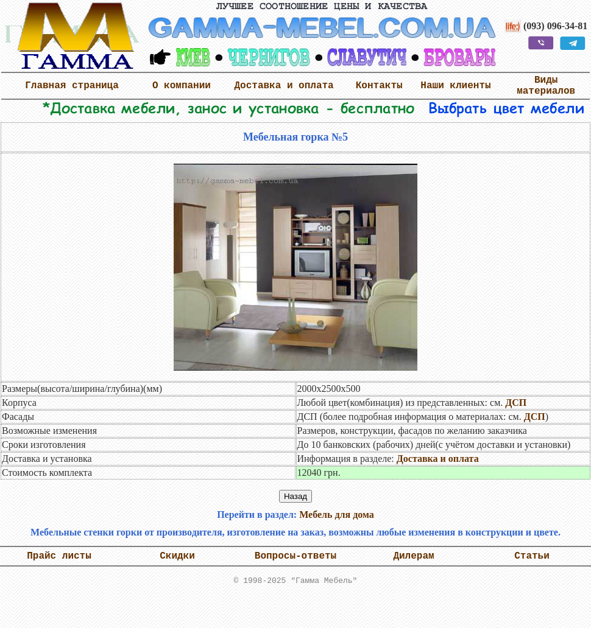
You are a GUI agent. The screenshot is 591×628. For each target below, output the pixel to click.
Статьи (532, 556)
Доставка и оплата (283, 85)
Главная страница (72, 85)
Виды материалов (546, 86)
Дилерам (413, 556)
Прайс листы (59, 556)
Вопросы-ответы (295, 556)
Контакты (379, 85)
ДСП (515, 402)
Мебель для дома (336, 514)
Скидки (177, 556)
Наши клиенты (455, 85)
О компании (181, 85)
